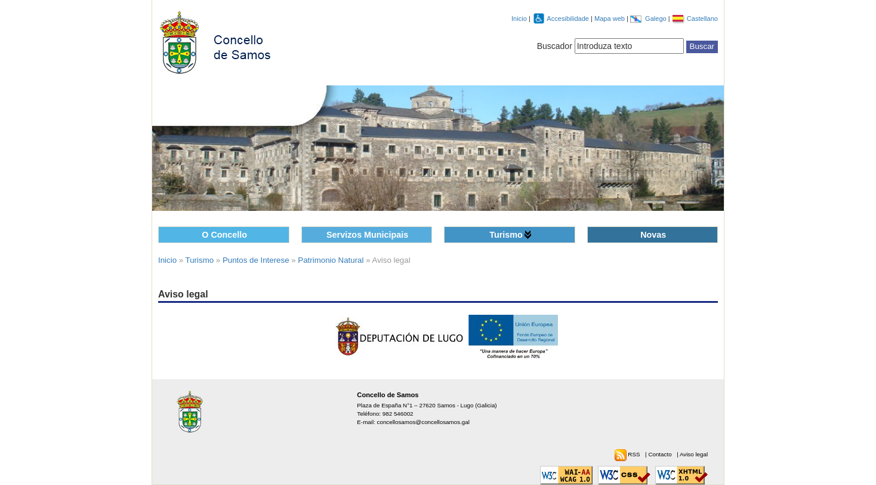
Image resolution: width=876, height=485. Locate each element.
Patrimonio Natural (330, 260)
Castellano (702, 18)
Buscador (554, 46)
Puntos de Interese (256, 260)
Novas (653, 235)
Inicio (519, 18)
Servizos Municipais (367, 235)
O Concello (224, 235)
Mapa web (610, 18)
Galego (656, 18)
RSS (634, 454)
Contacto (660, 454)
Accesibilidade (569, 18)
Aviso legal (694, 454)
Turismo (506, 235)
